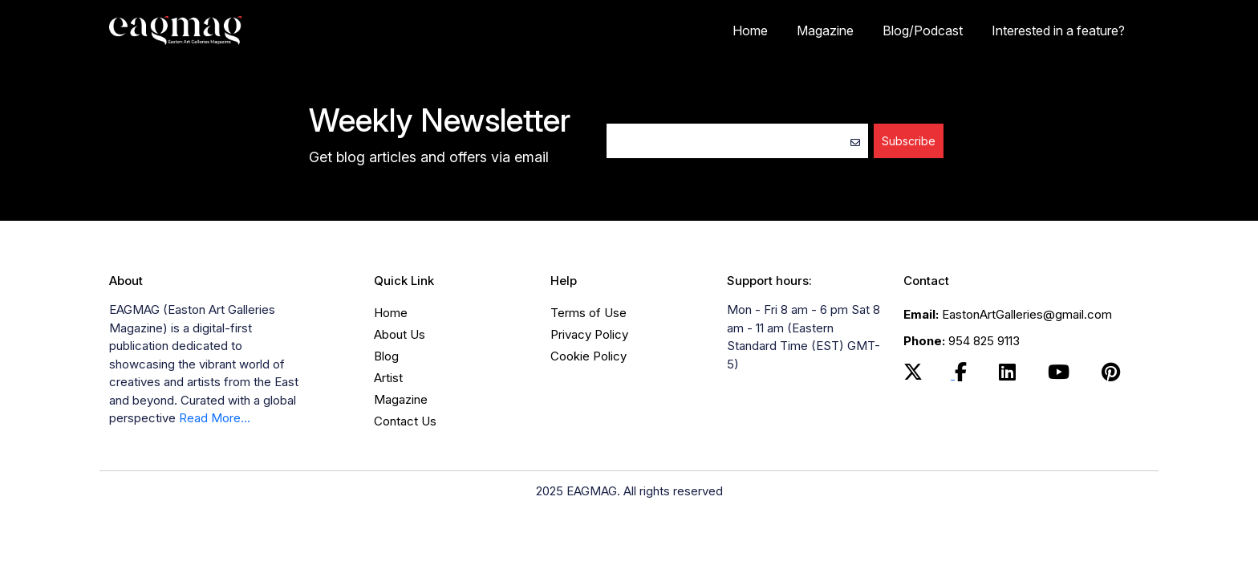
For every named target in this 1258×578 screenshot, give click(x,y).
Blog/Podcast (923, 30)
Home (750, 30)
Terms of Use (588, 312)
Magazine (825, 30)
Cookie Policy (588, 356)
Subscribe (908, 141)
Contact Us (405, 421)
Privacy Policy (589, 334)
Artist (388, 377)
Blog (386, 356)
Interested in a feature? (1058, 30)
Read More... (214, 417)
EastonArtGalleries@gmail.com (1007, 314)
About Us (399, 334)
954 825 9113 (961, 340)
